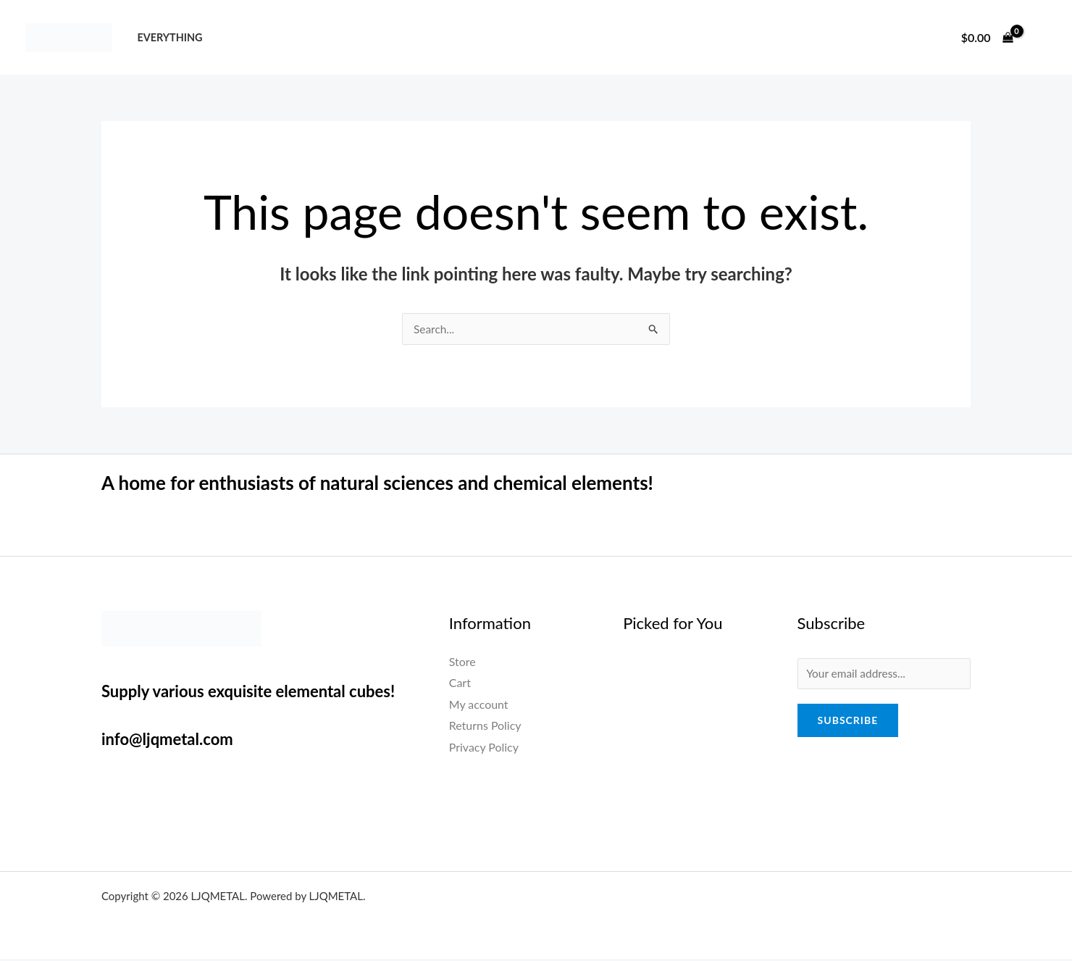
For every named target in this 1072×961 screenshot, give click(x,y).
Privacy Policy (484, 747)
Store (462, 662)
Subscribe (848, 722)
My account (478, 705)
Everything (169, 37)
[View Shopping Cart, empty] (987, 37)
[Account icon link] (1040, 37)
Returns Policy (485, 726)
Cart (460, 683)
